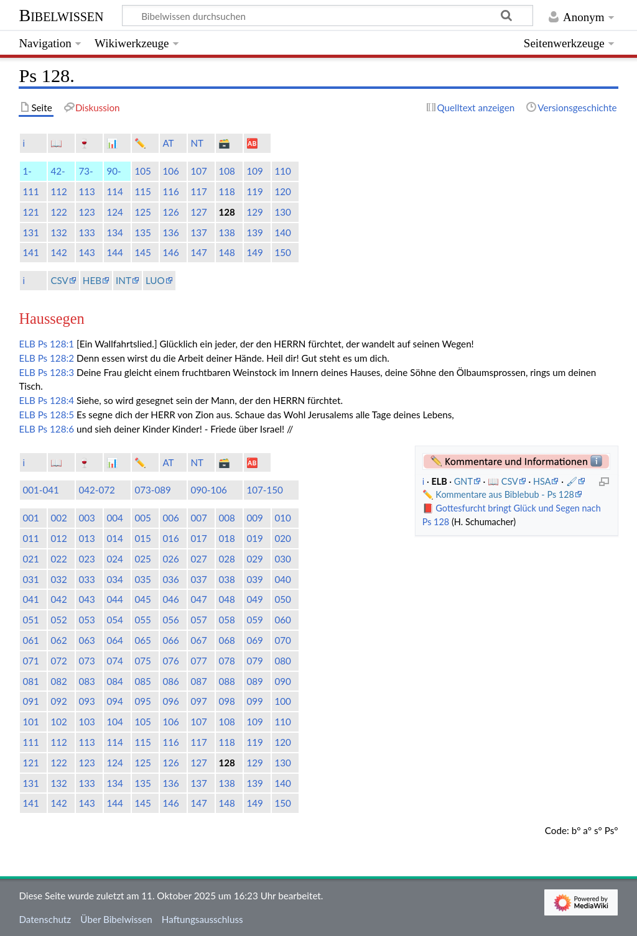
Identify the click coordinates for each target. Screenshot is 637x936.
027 (198, 558)
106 (170, 171)
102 (58, 721)
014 (114, 538)
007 (198, 517)
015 (142, 538)
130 (282, 212)
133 (86, 232)
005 (142, 517)
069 (254, 640)
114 (114, 191)
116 (170, 191)
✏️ (140, 143)
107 (198, 171)
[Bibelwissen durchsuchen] (328, 15)
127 (198, 212)
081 (30, 681)
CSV (59, 280)
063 (86, 640)
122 (58, 212)
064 (114, 640)
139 (254, 232)
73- (85, 171)
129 (254, 212)
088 (226, 681)
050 (282, 599)
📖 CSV (503, 481)
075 (142, 660)
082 (58, 681)
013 (86, 538)
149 (254, 252)
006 (170, 517)
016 (170, 538)
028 (226, 558)
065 (142, 640)
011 (30, 538)
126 (170, 212)
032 (58, 579)
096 (170, 701)
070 (282, 640)
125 (142, 212)
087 (198, 681)
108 (226, 171)
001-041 (40, 489)
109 (254, 171)
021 (30, 558)
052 (58, 619)
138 (226, 232)
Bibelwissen (61, 15)
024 (114, 558)
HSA (542, 481)
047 (198, 599)
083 (86, 681)
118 (226, 191)
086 (170, 681)
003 (86, 517)
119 (254, 191)
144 (114, 252)
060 (282, 619)
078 (226, 660)
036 (170, 579)
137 (198, 232)
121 (30, 212)
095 (142, 701)
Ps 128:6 (56, 428)
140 (282, 232)
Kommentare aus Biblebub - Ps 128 (504, 494)
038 (226, 579)
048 (226, 599)
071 (30, 660)
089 (254, 681)
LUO (155, 280)
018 (226, 538)
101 (30, 721)
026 (170, 558)
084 (114, 681)
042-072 (96, 489)
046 (170, 599)
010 (282, 517)
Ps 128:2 (56, 358)
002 (58, 517)
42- (57, 171)
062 (58, 640)
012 (58, 538)
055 (142, 619)
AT (168, 143)
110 (282, 171)
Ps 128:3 (56, 372)
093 (86, 701)
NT (196, 143)
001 (30, 517)
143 (86, 252)
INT (123, 280)
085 (142, 681)
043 (86, 599)
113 (86, 191)
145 (142, 252)
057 (198, 619)
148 (226, 252)
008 (226, 517)
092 (58, 701)
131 (30, 232)
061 (30, 640)
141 (30, 252)
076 (170, 660)
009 (254, 517)
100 (282, 701)
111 (30, 191)
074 (114, 660)
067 (198, 640)
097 (198, 701)
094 (114, 701)
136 (170, 232)
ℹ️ (23, 143)
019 (254, 538)
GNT (463, 481)
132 (58, 232)
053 (86, 619)
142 (58, 252)
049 (254, 599)
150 (282, 252)
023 (86, 558)
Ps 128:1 (56, 343)
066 (170, 640)
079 (254, 660)
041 (30, 599)
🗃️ (224, 143)
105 (142, 171)
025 (142, 558)
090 (282, 681)
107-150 (264, 489)
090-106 (208, 489)
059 (254, 619)
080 (282, 660)
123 (86, 212)
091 (30, 701)
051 (30, 619)
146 (170, 252)
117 (198, 191)
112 (58, 191)
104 (114, 721)
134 (114, 232)
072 (58, 660)
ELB (27, 343)
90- (113, 171)
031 (30, 579)
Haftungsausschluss (202, 919)
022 (58, 558)
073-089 (152, 489)
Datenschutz (45, 919)
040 (282, 579)
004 (114, 517)
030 (282, 558)
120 (282, 191)
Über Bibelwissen (116, 919)
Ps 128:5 (56, 414)
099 (254, 701)
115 (142, 191)
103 (86, 721)
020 (282, 538)
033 (86, 579)
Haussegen (51, 318)
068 (226, 640)
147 (198, 252)
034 (114, 579)
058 (226, 619)
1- (26, 171)
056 (170, 619)
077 (198, 660)
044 (114, 599)
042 (58, 599)
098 (226, 701)
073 (86, 660)
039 (254, 579)
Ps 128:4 (56, 400)
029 (254, 558)
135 (142, 232)
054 (114, 619)
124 (114, 212)
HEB (92, 280)
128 (226, 212)
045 (142, 599)
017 (198, 538)
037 (198, 579)
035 (142, 579)
